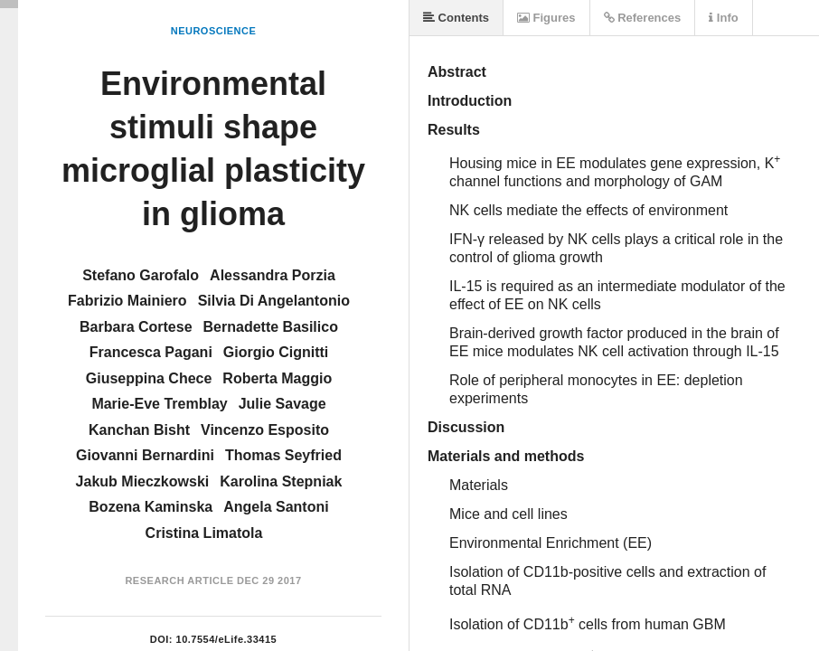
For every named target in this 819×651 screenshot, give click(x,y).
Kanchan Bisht (139, 430)
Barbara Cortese (136, 327)
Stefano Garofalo (140, 275)
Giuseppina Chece (149, 378)
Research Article (179, 580)
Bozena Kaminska (150, 506)
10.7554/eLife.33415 (227, 639)
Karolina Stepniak (281, 481)
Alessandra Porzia (272, 275)
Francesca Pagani (150, 352)
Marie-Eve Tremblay (159, 403)
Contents (456, 17)
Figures (546, 17)
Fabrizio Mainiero (127, 300)
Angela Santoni (275, 506)
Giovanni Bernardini (145, 455)
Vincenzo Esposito (265, 430)
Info (723, 17)
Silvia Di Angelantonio (274, 300)
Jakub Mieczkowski (143, 481)
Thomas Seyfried (283, 455)
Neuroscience (214, 30)
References (643, 17)
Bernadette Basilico (270, 327)
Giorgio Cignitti (275, 352)
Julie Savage (282, 403)
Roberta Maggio (277, 378)
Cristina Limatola (204, 533)
